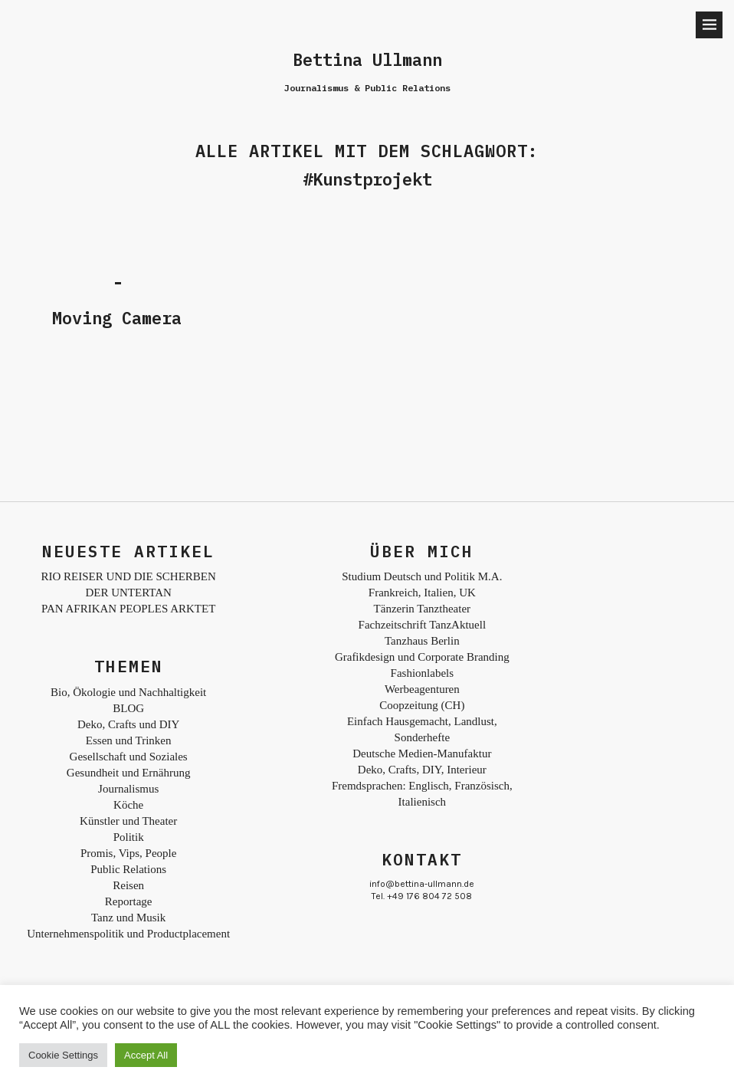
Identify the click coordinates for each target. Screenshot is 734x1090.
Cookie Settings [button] (63, 1055)
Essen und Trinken (129, 740)
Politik (128, 837)
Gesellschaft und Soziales (129, 756)
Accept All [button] (146, 1055)
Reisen (128, 885)
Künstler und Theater (128, 821)
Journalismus (128, 789)
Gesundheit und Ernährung (129, 773)
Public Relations (128, 869)
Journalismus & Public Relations (367, 88)
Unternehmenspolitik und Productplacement (128, 933)
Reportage (128, 901)
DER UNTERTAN (128, 592)
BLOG (128, 708)
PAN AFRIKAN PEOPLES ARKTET (128, 608)
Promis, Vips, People (128, 853)
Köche (128, 805)
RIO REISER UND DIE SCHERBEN (128, 576)
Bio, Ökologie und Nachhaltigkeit (128, 692)
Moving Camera (117, 318)
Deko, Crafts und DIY (128, 724)
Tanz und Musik (128, 917)
